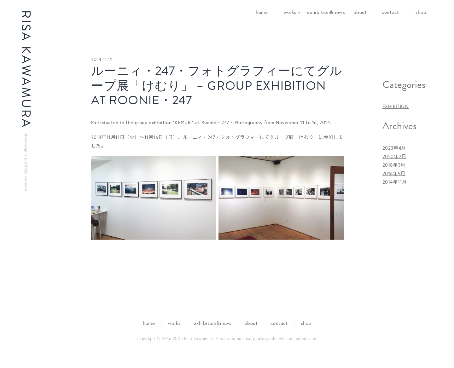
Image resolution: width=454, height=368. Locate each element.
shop (421, 12)
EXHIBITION (395, 106)
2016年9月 (393, 173)
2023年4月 (394, 148)
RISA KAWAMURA (26, 100)
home (262, 12)
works (174, 323)
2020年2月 (394, 156)
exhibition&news (326, 12)
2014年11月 (394, 182)
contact (390, 12)
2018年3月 (393, 165)
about (360, 12)
